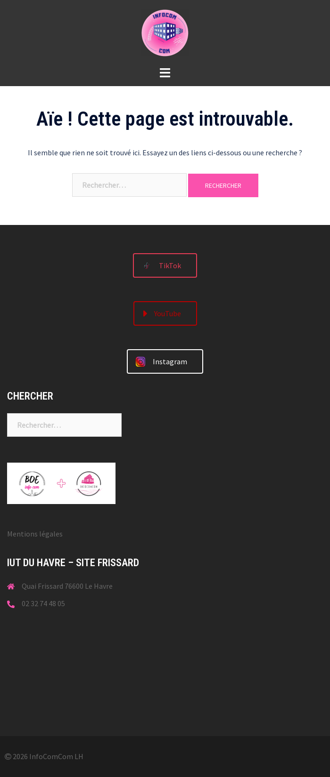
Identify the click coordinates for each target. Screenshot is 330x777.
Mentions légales (35, 533)
